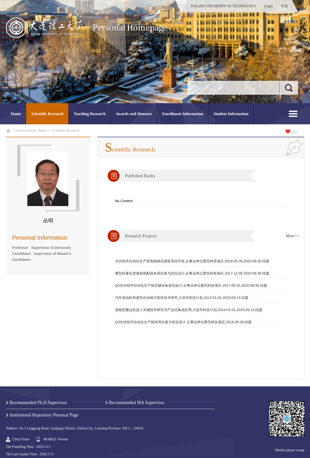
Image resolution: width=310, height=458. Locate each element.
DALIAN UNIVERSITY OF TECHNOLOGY (223, 6)
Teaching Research (89, 114)
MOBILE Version (55, 439)
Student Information (231, 114)
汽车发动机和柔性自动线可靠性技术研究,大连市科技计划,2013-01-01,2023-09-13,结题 (182, 298)
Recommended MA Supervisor (137, 402)
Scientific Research (47, 114)
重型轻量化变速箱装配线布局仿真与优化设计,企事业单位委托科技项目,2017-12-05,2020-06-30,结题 (192, 273)
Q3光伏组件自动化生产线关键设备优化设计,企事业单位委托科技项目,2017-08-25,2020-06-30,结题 (191, 285)
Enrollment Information (182, 114)
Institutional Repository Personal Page (44, 414)
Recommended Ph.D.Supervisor (38, 402)
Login (269, 6)
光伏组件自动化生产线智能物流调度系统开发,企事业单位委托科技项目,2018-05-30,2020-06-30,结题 (192, 261)
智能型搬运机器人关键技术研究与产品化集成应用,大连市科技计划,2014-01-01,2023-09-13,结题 (189, 310)
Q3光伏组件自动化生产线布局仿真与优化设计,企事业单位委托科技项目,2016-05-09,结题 (183, 322)
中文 (284, 6)
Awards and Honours (134, 114)
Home (16, 114)
